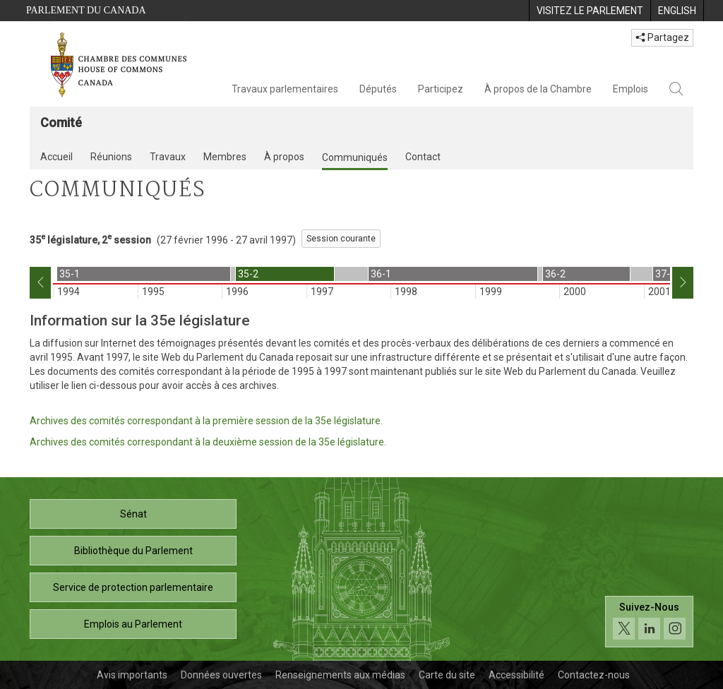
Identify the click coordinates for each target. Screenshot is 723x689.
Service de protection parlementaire (133, 587)
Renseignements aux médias (340, 675)
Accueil (56, 156)
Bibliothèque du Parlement (133, 550)
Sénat (133, 514)
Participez (440, 89)
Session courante (341, 239)
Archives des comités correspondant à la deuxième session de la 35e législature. (208, 442)
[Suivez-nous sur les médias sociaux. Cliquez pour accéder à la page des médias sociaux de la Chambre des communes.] (649, 621)
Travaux (168, 156)
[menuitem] (589, 10)
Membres (224, 156)
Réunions (111, 156)
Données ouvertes (221, 675)
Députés (378, 89)
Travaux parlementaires (285, 89)
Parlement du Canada (86, 10)
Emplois (630, 89)
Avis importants (132, 675)
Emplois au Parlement (133, 624)
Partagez (662, 37)
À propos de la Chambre (538, 89)
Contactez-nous (594, 675)
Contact (423, 156)
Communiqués (355, 157)
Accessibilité (516, 675)
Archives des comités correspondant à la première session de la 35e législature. (206, 420)
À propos (284, 156)
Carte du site (447, 675)
